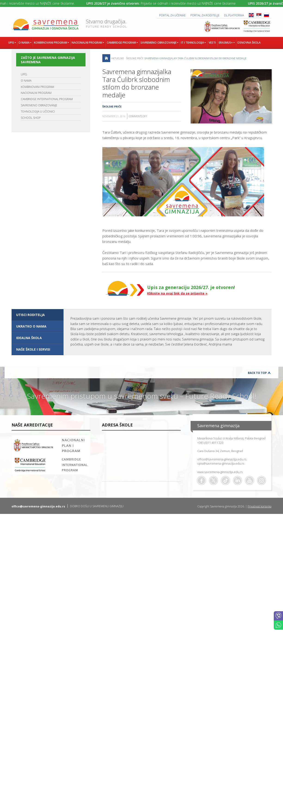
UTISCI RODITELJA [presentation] (30, 315)
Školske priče (134, 58)
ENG (251, 15)
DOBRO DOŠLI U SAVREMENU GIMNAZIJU (97, 506)
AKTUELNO (117, 58)
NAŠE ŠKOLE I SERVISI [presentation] (33, 349)
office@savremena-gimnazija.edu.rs (221, 459)
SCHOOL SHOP (31, 118)
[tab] (38, 315)
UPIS (24, 74)
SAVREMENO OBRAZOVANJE (39, 105)
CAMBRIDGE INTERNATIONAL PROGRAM (47, 99)
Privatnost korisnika (259, 506)
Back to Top (257, 373)
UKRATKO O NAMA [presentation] (31, 326)
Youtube (249, 480)
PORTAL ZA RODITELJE (204, 15)
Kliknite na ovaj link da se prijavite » (177, 293)
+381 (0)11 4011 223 (210, 443)
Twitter (213, 480)
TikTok (225, 480)
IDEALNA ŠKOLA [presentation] (29, 338)
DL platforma (234, 15)
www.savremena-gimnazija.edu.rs (220, 472)
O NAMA (26, 81)
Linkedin (237, 480)
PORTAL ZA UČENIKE (172, 15)
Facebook (201, 480)
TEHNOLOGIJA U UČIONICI (38, 111)
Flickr (261, 480)
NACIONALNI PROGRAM (36, 93)
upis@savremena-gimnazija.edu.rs (220, 463)
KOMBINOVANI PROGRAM (37, 87)
